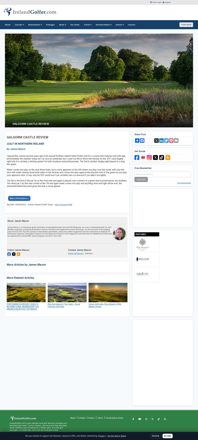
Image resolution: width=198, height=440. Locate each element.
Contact (81, 418)
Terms (100, 418)
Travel (87, 24)
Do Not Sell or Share (114, 418)
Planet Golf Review (75, 253)
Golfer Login (156, 2)
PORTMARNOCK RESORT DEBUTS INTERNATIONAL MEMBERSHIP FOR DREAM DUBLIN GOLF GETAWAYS (23, 306)
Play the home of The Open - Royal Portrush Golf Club (64, 305)
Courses (19, 24)
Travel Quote (186, 24)
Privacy (91, 418)
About (72, 418)
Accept (167, 436)
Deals (62, 24)
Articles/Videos (103, 24)
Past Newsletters (184, 183)
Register (168, 2)
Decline (155, 436)
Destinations (35, 24)
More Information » (19, 198)
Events (120, 24)
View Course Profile (63, 204)
